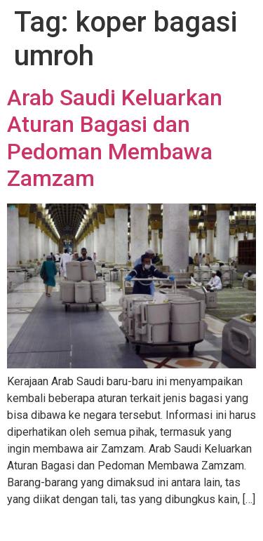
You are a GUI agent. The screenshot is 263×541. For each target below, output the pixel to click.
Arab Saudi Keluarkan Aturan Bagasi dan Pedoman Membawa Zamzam (114, 138)
